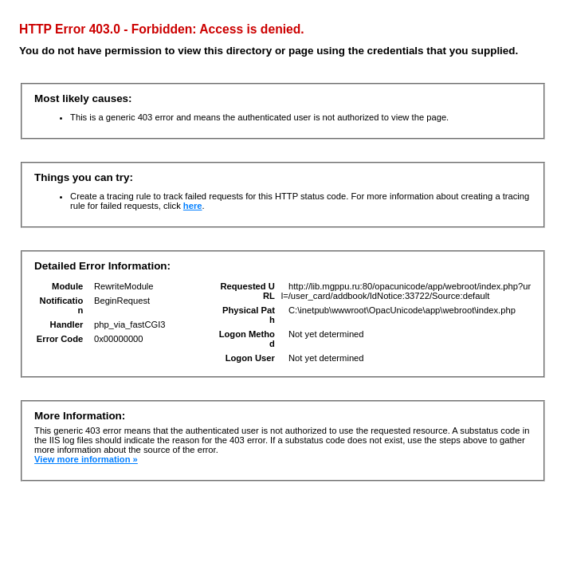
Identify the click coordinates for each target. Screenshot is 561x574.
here (192, 205)
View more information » (86, 459)
